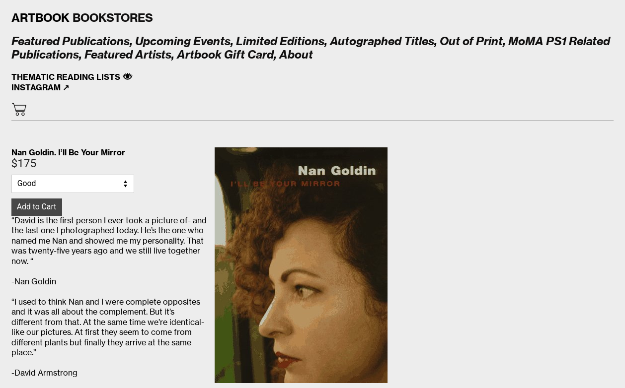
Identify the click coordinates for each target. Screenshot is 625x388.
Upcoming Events (182, 41)
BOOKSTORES (82, 18)
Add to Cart (37, 206)
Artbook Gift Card (225, 55)
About (296, 55)
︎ (19, 110)
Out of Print (471, 41)
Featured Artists (127, 55)
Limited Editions (280, 41)
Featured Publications (70, 41)
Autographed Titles (382, 41)
